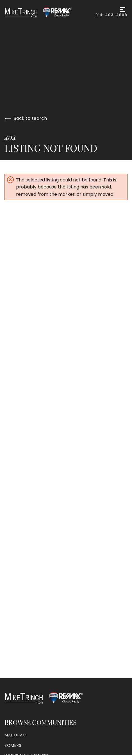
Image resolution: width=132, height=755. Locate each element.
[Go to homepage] (43, 13)
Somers (13, 745)
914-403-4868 (111, 14)
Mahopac (15, 735)
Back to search (25, 118)
